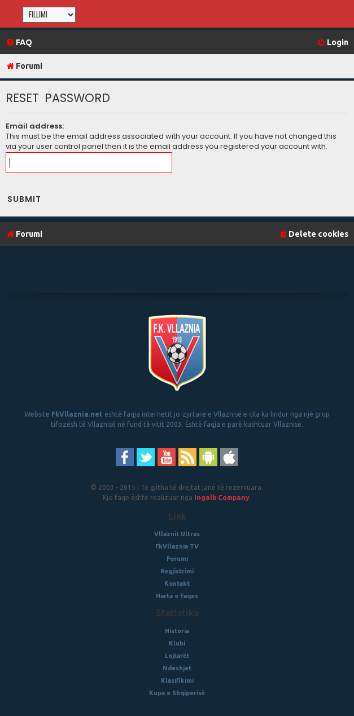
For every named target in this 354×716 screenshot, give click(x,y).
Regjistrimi (177, 571)
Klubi (177, 643)
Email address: (35, 126)
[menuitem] (19, 42)
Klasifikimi (177, 680)
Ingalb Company (222, 497)
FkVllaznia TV (177, 546)
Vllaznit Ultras (177, 534)
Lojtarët (177, 655)
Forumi (177, 558)
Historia (177, 630)
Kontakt (177, 583)
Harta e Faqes (177, 596)
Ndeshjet (177, 668)
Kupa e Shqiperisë (177, 693)
